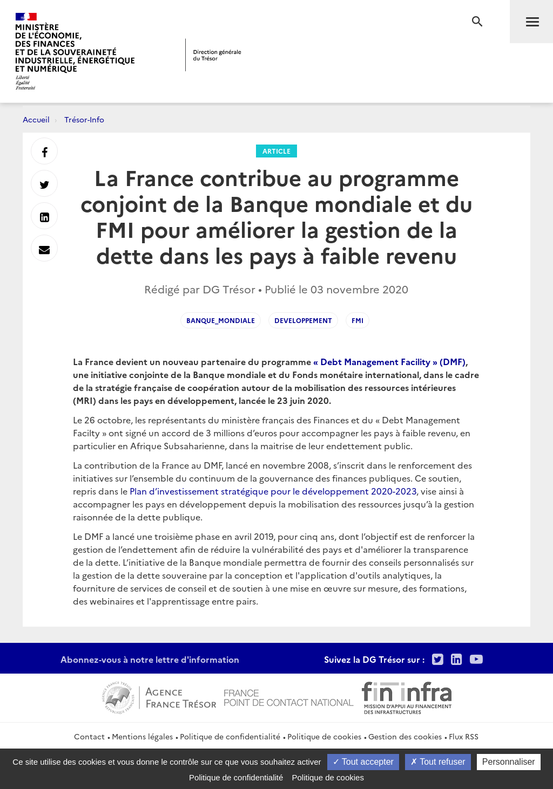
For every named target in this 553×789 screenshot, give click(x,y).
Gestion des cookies (405, 736)
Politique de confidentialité (230, 736)
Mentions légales (142, 736)
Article (276, 150)
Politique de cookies (324, 736)
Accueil (36, 119)
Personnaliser (508, 761)
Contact (89, 736)
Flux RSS (463, 736)
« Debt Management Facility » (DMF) (389, 361)
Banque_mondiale (220, 320)
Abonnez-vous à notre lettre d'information (149, 659)
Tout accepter (363, 761)
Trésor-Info (84, 119)
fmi (357, 320)
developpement (303, 320)
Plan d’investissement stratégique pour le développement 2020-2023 (273, 491)
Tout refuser (438, 761)
